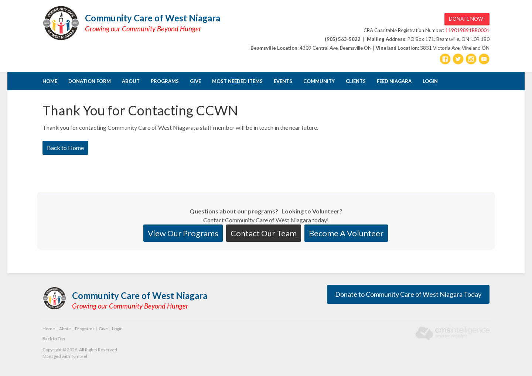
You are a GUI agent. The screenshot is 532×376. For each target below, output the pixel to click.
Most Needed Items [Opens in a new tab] (237, 81)
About (131, 81)
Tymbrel (79, 356)
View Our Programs (183, 233)
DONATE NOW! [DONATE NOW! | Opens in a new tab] (467, 19)
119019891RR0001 (467, 30)
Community (319, 81)
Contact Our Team (264, 233)
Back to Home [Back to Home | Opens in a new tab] (65, 147)
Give (195, 81)
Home (49, 81)
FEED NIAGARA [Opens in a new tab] (394, 81)
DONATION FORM (89, 81)
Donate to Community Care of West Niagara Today (408, 294)
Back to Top (53, 338)
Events (283, 81)
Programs (165, 81)
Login (430, 81)
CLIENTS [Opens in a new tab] (356, 81)
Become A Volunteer (346, 233)
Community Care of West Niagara (152, 18)
